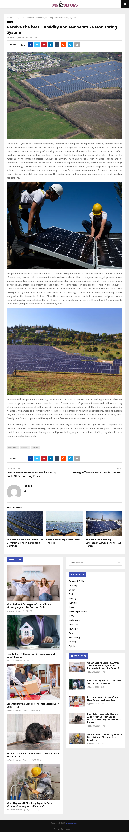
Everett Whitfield (15, 661)
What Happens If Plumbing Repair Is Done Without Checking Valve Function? (29, 804)
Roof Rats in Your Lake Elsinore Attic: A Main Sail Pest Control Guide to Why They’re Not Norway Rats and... (104, 718)
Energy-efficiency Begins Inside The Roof (97, 472)
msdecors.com (72, 823)
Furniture (73, 603)
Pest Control (74, 624)
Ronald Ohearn (15, 710)
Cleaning (73, 585)
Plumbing (73, 629)
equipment (12, 447)
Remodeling (74, 637)
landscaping (74, 620)
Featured (73, 594)
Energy (9, 22)
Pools (71, 633)
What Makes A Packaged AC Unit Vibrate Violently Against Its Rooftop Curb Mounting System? (103, 665)
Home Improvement (78, 611)
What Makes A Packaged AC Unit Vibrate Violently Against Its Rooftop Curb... (29, 605)
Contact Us (58, 829)
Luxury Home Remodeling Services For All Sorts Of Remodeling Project (32, 474)
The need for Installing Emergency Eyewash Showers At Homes (103, 543)
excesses (24, 447)
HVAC (71, 616)
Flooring (72, 598)
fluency (35, 447)
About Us (69, 829)
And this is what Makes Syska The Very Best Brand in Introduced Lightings (25, 543)
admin (11, 37)
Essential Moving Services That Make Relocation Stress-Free (33, 705)
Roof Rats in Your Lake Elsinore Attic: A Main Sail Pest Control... (33, 755)
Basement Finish (76, 581)
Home (71, 607)
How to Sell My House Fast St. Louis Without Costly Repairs (31, 655)
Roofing (72, 642)
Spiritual (72, 646)
